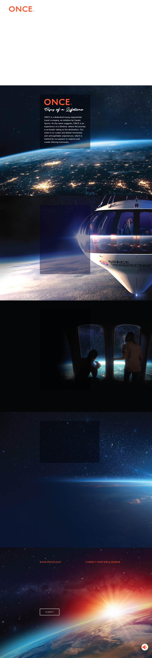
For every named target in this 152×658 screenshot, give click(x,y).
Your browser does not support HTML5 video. (76, 38)
